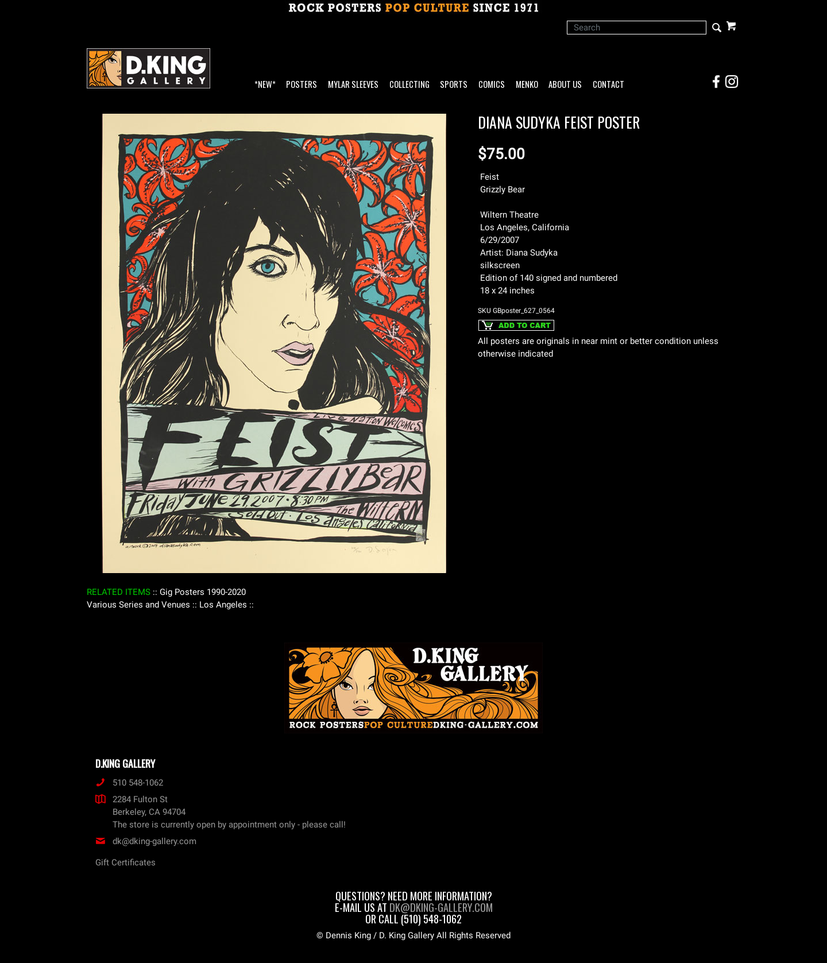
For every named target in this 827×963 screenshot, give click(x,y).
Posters (301, 84)
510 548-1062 (129, 783)
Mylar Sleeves (353, 84)
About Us (565, 84)
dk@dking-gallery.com (145, 841)
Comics (491, 84)
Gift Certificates (125, 862)
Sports (453, 84)
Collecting (409, 84)
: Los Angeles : (223, 605)
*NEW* (265, 84)
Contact (608, 84)
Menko (527, 84)
